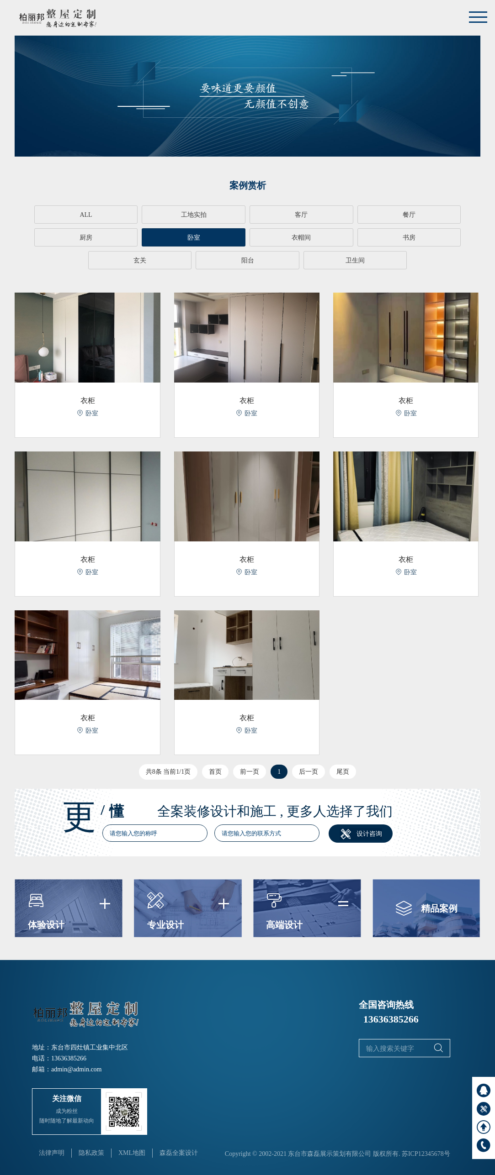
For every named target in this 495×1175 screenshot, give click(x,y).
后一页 (308, 771)
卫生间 (247, 260)
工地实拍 (154, 214)
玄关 (340, 237)
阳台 (433, 237)
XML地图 (131, 1152)
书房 (247, 237)
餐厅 (340, 214)
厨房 (433, 214)
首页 (215, 771)
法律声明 (51, 1152)
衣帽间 (154, 237)
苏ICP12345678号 (426, 1153)
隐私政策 (91, 1152)
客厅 (247, 214)
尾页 (342, 771)
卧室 (61, 237)
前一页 (249, 771)
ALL (61, 214)
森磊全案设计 (179, 1152)
